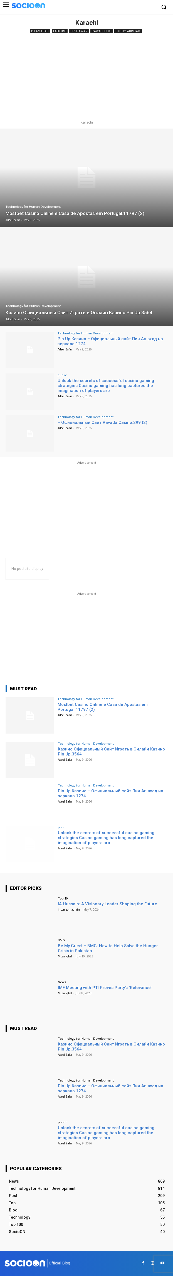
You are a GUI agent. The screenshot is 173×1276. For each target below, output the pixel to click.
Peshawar (79, 31)
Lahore (60, 31)
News (62, 981)
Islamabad (40, 31)
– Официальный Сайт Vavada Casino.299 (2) (102, 422)
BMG (61, 940)
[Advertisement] (86, 76)
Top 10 (63, 898)
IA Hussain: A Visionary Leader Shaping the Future (107, 903)
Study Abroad (128, 31)
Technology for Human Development (33, 207)
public (62, 374)
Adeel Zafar (65, 349)
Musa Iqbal (65, 956)
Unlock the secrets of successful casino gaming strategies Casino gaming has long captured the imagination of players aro (106, 385)
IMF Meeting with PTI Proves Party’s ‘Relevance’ (104, 987)
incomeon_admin (69, 909)
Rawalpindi (101, 31)
